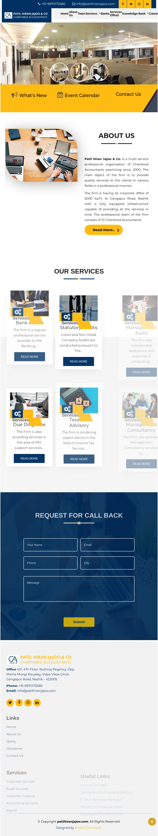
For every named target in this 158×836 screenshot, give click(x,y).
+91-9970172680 (31, 700)
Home (65, 13)
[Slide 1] (59, 72)
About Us (73, 13)
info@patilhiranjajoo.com (36, 705)
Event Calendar (82, 95)
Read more (61, 361)
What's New (33, 95)
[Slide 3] (99, 72)
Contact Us (128, 94)
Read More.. (106, 240)
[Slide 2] (79, 72)
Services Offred (116, 13)
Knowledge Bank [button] (134, 13)
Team (81, 13)
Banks (105, 13)
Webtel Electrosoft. (88, 828)
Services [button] (92, 13)
